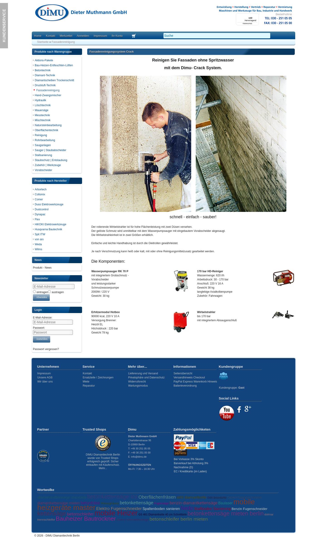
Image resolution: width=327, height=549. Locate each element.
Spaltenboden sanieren (161, 509)
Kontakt (50, 35)
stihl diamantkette (192, 497)
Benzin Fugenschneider (250, 509)
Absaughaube (110, 503)
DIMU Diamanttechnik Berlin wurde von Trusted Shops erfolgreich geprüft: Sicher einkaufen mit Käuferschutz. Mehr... (103, 461)
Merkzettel (66, 35)
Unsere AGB (44, 377)
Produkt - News (42, 267)
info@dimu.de (139, 456)
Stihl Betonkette (216, 497)
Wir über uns (45, 381)
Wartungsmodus (138, 385)
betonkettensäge (136, 502)
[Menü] (256, 16)
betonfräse (90, 503)
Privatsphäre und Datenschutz (146, 377)
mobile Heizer (116, 513)
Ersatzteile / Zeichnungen (98, 377)
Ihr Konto (117, 35)
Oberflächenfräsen (157, 497)
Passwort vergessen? (46, 349)
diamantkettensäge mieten (58, 503)
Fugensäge (161, 503)
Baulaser (225, 503)
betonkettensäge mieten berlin (226, 513)
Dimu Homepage (80, 13)
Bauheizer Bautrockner (86, 518)
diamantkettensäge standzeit (61, 497)
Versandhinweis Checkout (189, 377)
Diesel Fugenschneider (244, 497)
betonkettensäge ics (112, 496)
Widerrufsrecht (137, 381)
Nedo (187, 508)
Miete (86, 381)
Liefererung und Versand (143, 373)
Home (37, 35)
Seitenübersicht (182, 373)
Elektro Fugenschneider (119, 508)
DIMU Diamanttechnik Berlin (63, 535)
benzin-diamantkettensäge (194, 503)
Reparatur (89, 385)
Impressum (100, 35)
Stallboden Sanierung (212, 509)
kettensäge (51, 513)
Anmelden (83, 35)
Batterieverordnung (185, 385)
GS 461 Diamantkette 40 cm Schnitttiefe (162, 514)
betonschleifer (80, 514)
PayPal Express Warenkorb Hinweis (195, 381)
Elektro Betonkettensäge (132, 519)
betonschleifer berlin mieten (178, 519)
